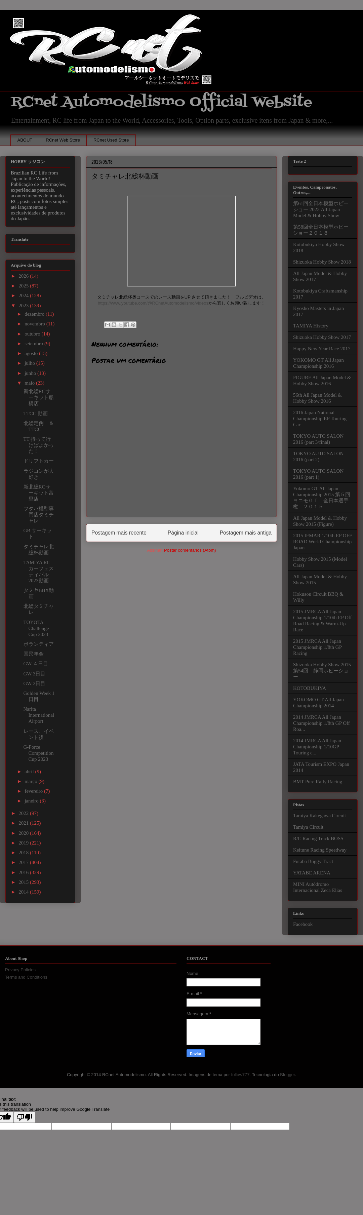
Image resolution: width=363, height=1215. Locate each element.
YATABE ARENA (311, 872)
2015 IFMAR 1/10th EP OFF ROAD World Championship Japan (322, 541)
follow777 (240, 1074)
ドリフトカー (39, 461)
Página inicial (183, 533)
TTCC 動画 (36, 413)
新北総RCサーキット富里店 (39, 493)
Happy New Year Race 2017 (321, 348)
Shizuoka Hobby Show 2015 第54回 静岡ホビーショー (322, 670)
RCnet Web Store (63, 140)
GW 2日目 (35, 683)
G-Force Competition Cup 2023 (39, 753)
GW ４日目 (36, 663)
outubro (33, 334)
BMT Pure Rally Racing (317, 781)
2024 (24, 295)
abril (30, 771)
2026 (24, 276)
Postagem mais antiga (246, 533)
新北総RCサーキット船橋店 (39, 397)
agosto (32, 353)
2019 (24, 843)
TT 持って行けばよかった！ (39, 445)
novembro (35, 323)
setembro (34, 343)
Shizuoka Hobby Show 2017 (322, 337)
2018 (24, 852)
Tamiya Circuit (308, 827)
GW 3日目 (35, 673)
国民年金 (34, 654)
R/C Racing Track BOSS (318, 838)
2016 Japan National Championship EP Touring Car (320, 418)
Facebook (303, 924)
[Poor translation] (24, 1117)
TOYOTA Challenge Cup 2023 (36, 628)
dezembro (35, 314)
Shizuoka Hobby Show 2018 (322, 262)
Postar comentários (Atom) (190, 550)
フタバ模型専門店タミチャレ (39, 514)
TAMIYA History (310, 325)
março (31, 781)
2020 (24, 833)
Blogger (287, 1074)
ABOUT (25, 140)
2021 (24, 823)
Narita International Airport (39, 715)
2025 (24, 285)
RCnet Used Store (111, 140)
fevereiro (34, 791)
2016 (24, 872)
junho (31, 373)
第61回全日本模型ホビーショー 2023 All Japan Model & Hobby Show (321, 209)
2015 (24, 882)
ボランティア (39, 644)
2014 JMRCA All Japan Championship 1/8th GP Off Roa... (321, 723)
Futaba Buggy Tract (313, 861)
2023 (24, 305)
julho (30, 363)
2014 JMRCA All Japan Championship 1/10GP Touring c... (317, 746)
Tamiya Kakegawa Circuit (319, 815)
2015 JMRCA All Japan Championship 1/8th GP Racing (317, 647)
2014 (24, 892)
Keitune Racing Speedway (320, 850)
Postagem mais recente (119, 533)
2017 (24, 862)
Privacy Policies (20, 969)
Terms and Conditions (26, 977)
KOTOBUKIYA (309, 688)
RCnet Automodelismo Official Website (161, 102)
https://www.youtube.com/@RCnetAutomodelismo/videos (153, 303)
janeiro (32, 801)
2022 (24, 813)
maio (30, 383)
